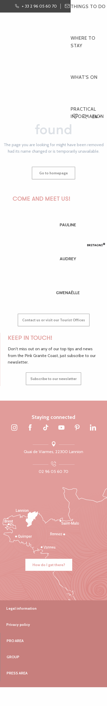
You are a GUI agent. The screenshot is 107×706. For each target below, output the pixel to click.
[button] (84, 117)
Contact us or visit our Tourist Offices (53, 320)
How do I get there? (48, 564)
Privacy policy (18, 624)
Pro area (15, 640)
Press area (17, 673)
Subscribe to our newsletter (53, 378)
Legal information (21, 608)
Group (13, 657)
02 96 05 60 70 (53, 471)
